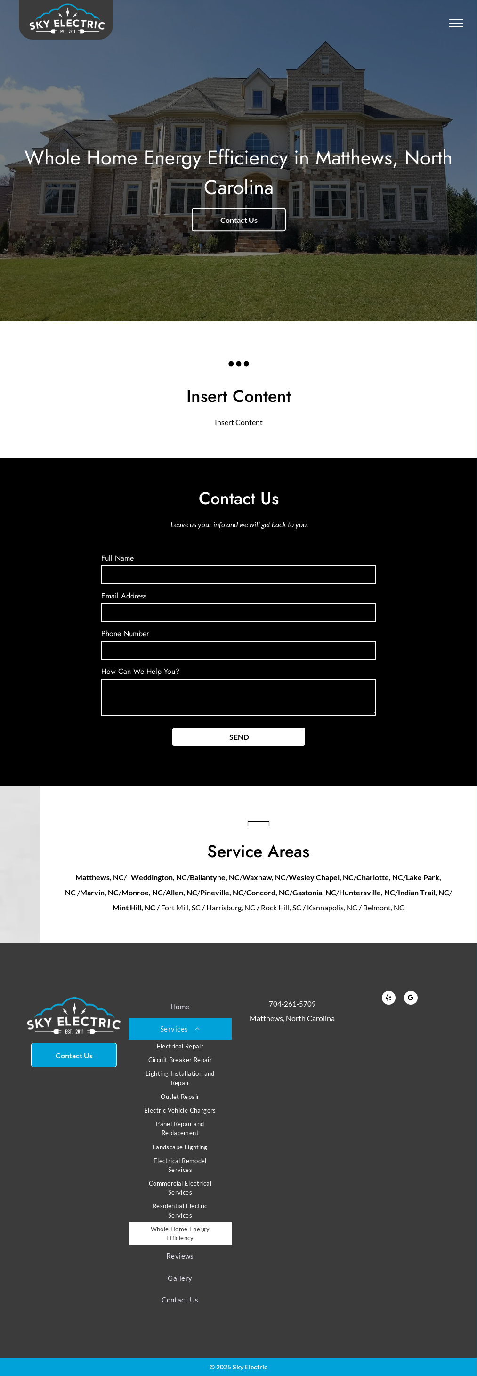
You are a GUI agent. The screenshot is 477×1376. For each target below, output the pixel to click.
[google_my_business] (411, 999)
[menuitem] (180, 1007)
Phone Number (125, 633)
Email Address (123, 595)
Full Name (117, 558)
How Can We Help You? (140, 671)
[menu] (456, 23)
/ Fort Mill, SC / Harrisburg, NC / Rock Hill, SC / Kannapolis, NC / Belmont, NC (280, 907)
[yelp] (389, 999)
